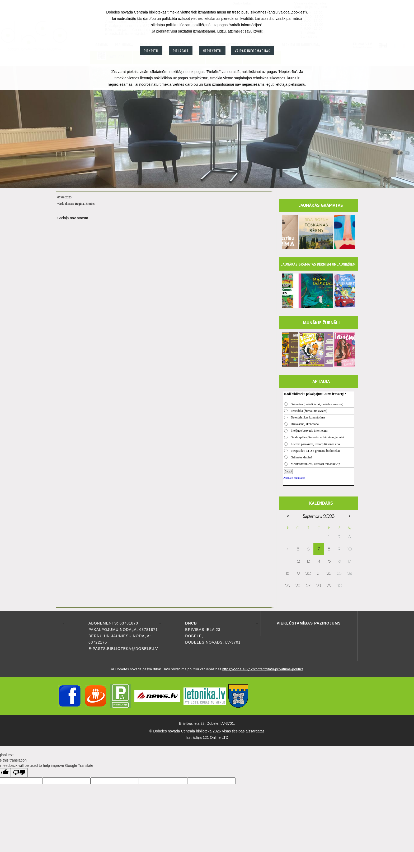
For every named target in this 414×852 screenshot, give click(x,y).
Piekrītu (151, 50)
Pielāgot (181, 50)
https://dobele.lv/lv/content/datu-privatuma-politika (262, 669)
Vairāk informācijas (252, 50)
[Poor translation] (19, 772)
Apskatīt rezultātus (294, 477)
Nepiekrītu (212, 50)
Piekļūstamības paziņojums (309, 623)
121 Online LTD (215, 737)
